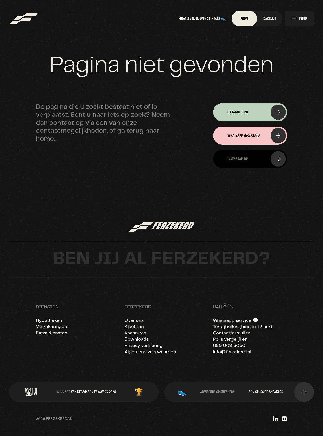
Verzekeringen (51, 327)
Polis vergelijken (230, 339)
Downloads (136, 339)
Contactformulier (231, 333)
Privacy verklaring (143, 346)
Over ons (134, 320)
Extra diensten (51, 333)
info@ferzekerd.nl (232, 352)
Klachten (134, 327)
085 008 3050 (229, 346)
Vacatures (135, 333)
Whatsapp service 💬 (235, 320)
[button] (299, 18)
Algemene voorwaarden (150, 352)
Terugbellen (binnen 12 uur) (242, 327)
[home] (24, 18)
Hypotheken (49, 320)
